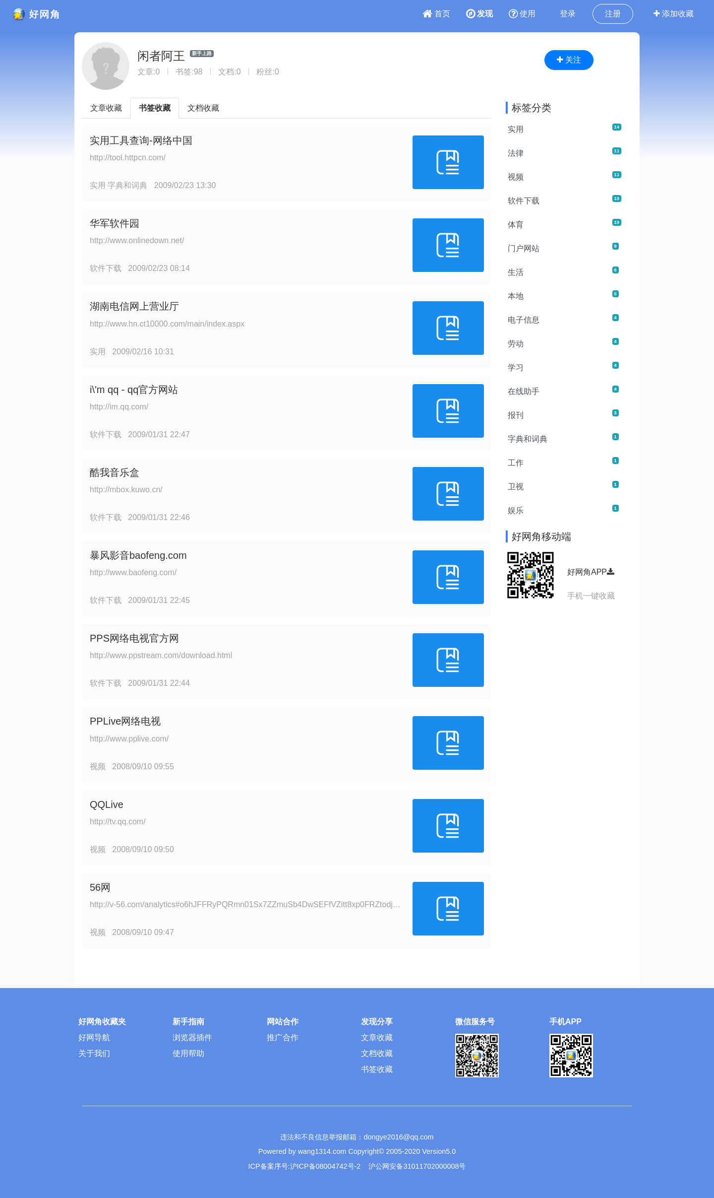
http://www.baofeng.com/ (133, 572)
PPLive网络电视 (125, 721)
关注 (569, 60)
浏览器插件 (192, 1037)
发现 (479, 13)
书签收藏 (155, 108)
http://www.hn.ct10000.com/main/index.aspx (167, 324)
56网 (100, 887)
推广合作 (282, 1037)
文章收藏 (106, 108)
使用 (522, 13)
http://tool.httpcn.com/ (128, 157)
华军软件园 (114, 223)
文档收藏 (203, 108)
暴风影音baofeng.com (138, 555)
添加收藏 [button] (674, 13)
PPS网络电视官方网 (134, 638)
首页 (436, 13)
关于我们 (94, 1053)
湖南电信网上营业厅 (134, 306)
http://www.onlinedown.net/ (137, 240)
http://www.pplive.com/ (129, 738)
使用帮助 (188, 1053)
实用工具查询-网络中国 (141, 140)
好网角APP (590, 572)
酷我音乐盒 (114, 472)
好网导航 (94, 1037)
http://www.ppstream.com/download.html (161, 655)
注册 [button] (613, 13)
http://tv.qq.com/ (118, 821)
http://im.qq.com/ (119, 406)
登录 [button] (568, 13)
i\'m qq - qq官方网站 (134, 389)
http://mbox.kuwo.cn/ (126, 489)
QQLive (106, 804)
